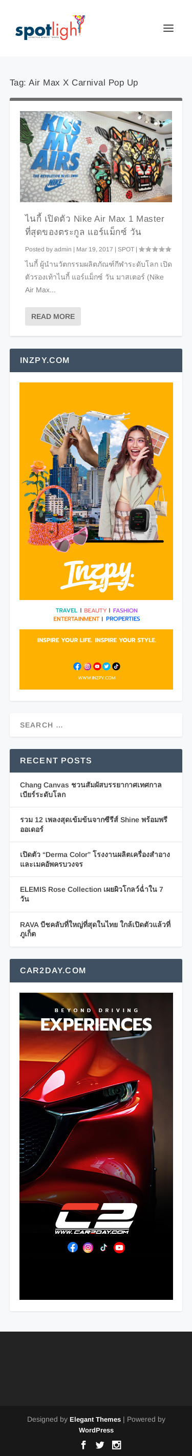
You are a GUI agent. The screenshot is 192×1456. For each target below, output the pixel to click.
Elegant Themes (95, 1419)
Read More (53, 316)
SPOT (126, 249)
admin (63, 249)
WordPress (96, 1430)
